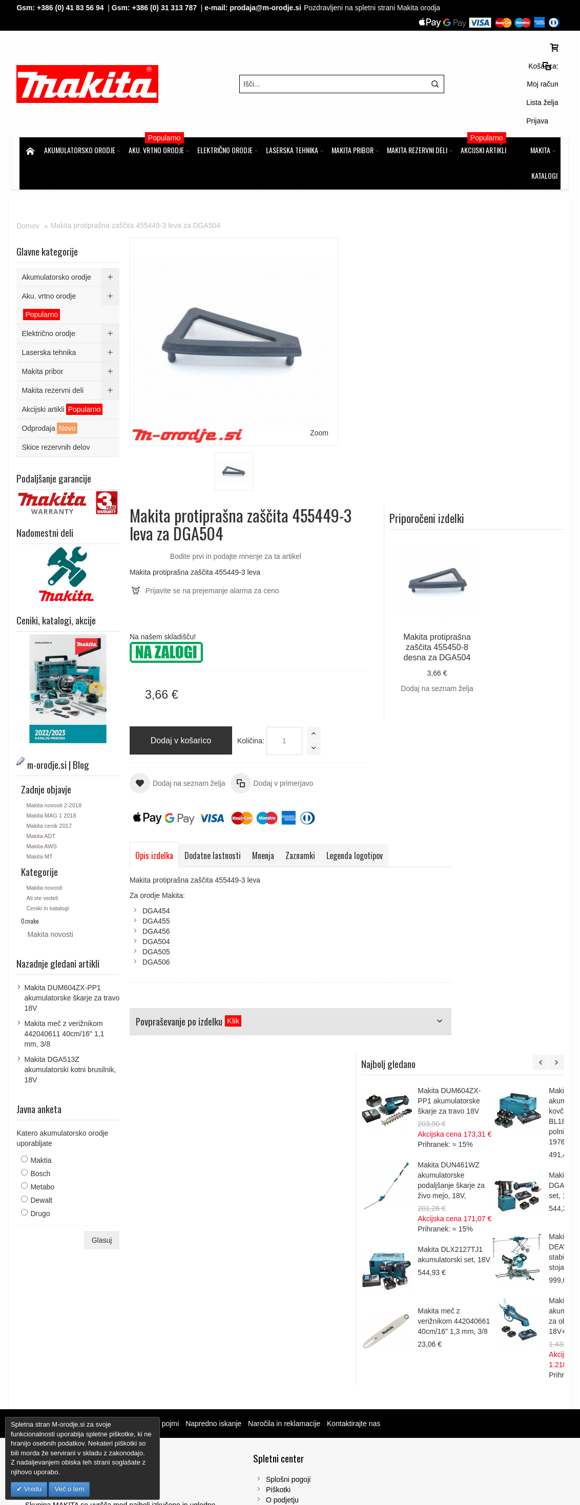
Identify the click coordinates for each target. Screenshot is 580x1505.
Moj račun (474, 71)
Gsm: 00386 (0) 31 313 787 (471, 1365)
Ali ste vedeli (45, 851)
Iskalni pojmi (161, 1238)
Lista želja (512, 71)
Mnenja (266, 600)
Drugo (43, 1167)
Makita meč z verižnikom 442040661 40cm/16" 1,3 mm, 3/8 (522, 857)
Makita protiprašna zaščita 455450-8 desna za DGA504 (513, 349)
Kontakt (187, 1324)
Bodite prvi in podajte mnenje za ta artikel (383, 243)
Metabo (45, 1140)
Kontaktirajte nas (356, 1238)
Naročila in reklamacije (287, 1238)
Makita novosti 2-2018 (57, 759)
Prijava (546, 71)
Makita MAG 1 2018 (54, 769)
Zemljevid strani (48, 1238)
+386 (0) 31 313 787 (167, 8)
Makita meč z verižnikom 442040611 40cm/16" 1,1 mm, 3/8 (67, 987)
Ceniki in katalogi (50, 862)
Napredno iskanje (216, 1238)
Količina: (296, 427)
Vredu (32, 1489)
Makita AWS (44, 800)
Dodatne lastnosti (215, 600)
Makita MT (42, 810)
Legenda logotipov (357, 600)
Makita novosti (47, 841)
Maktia (43, 1114)
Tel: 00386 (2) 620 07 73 (467, 1355)
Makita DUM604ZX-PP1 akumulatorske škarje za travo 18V (517, 636)
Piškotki (187, 1304)
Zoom (250, 317)
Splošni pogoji (197, 1293)
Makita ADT (43, 789)
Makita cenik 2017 (52, 779)
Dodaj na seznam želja (513, 390)
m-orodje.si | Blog (108, 1238)
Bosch (43, 1127)
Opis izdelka (157, 600)
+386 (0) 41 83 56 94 (72, 8)
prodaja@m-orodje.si (268, 8)
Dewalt (44, 1153)
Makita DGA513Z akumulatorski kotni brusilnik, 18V (73, 1023)
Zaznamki (303, 600)
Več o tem (69, 1489)
